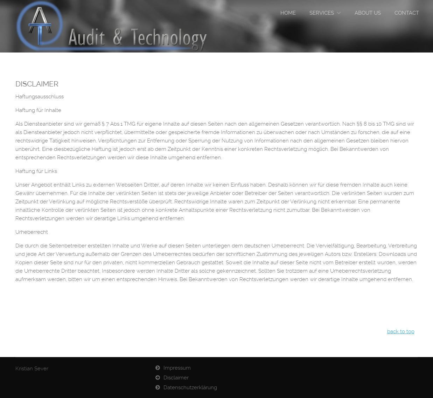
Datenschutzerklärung (190, 387)
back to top (400, 331)
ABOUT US (368, 13)
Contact (406, 13)
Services (321, 13)
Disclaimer (176, 378)
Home (288, 13)
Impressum (177, 368)
